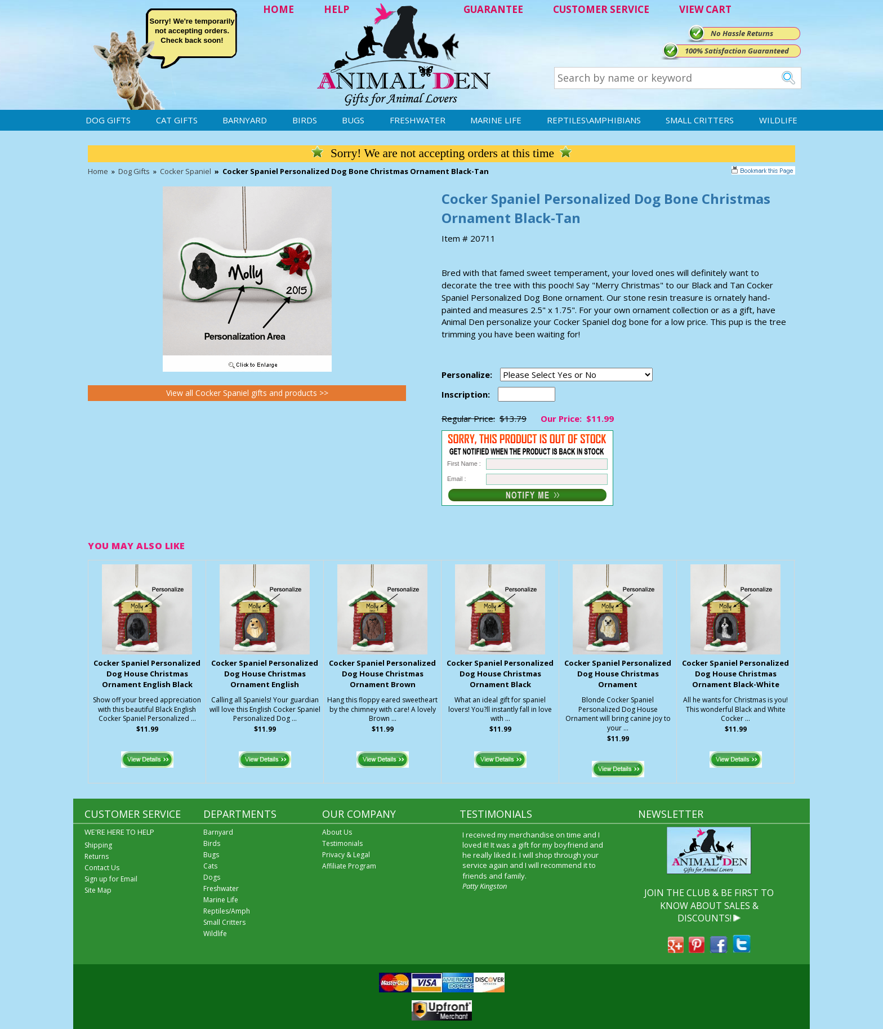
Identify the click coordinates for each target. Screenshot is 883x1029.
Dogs (211, 877)
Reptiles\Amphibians (594, 120)
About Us (337, 832)
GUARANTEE (493, 9)
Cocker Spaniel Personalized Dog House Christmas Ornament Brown (382, 673)
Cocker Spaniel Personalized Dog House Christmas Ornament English (264, 673)
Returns (96, 856)
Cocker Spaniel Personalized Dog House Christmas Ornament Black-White (735, 673)
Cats (210, 866)
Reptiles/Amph (226, 911)
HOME (278, 9)
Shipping (98, 845)
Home (98, 171)
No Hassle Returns (742, 33)
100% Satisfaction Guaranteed (737, 51)
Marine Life (495, 120)
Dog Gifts (108, 120)
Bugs (353, 120)
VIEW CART (705, 9)
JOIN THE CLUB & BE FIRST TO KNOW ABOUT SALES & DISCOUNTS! (709, 905)
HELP (336, 9)
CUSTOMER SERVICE (601, 9)
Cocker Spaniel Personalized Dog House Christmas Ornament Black (500, 673)
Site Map (98, 890)
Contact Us (101, 867)
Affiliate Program (349, 866)
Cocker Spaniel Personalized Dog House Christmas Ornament (617, 673)
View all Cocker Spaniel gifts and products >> (247, 392)
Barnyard (244, 120)
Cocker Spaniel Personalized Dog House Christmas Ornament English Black (146, 673)
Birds (304, 120)
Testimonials (342, 843)
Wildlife (778, 120)
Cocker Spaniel (185, 171)
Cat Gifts (177, 120)
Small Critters (700, 120)
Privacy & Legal (346, 854)
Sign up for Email (110, 879)
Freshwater (417, 120)
